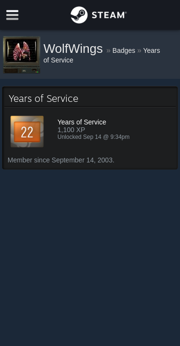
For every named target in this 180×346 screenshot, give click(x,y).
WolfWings (75, 48)
